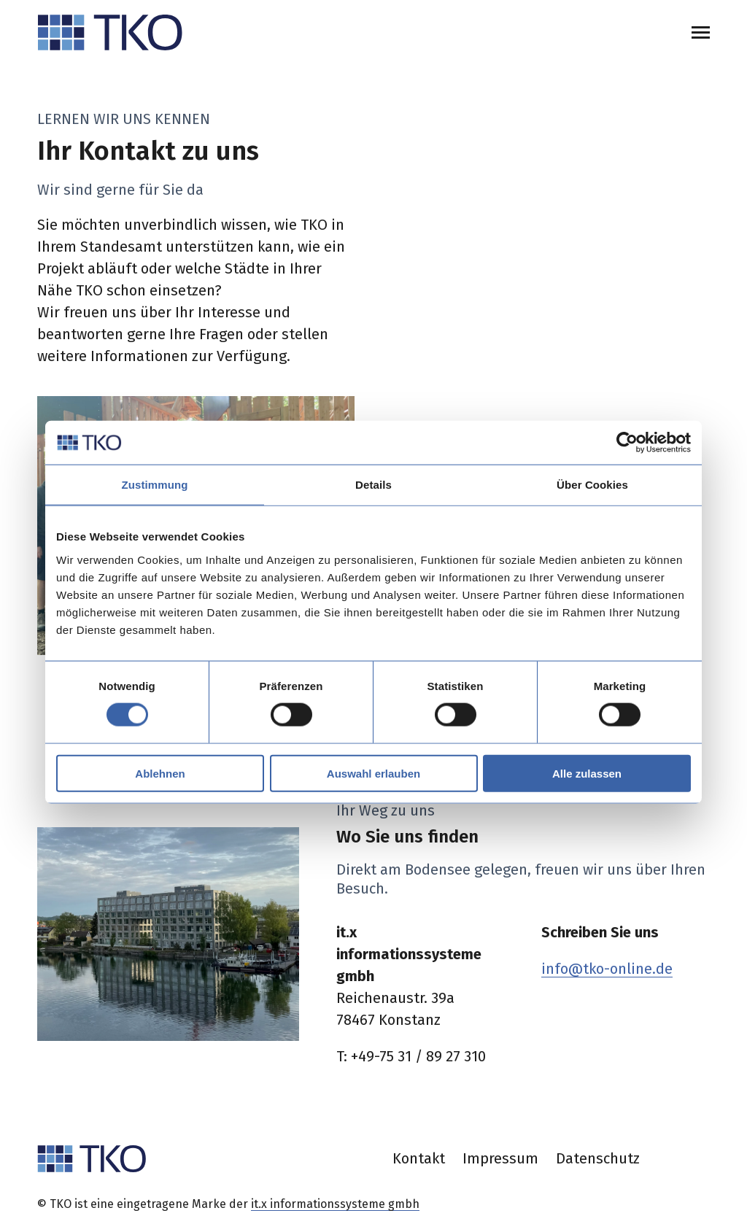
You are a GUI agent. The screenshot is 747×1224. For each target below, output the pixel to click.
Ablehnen (160, 773)
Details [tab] (373, 485)
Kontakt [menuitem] (418, 1158)
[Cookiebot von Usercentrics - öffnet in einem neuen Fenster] (627, 443)
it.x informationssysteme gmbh (335, 1204)
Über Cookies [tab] (592, 485)
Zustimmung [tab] (155, 485)
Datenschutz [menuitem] (598, 1158)
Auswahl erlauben (373, 773)
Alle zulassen (587, 773)
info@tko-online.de (607, 968)
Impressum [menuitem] (500, 1158)
